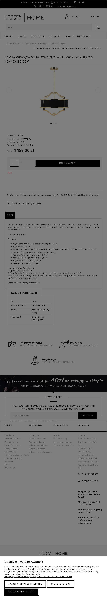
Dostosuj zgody (60, 584)
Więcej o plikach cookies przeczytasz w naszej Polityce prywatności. (38, 576)
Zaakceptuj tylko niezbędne (25, 584)
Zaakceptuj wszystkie (21, 591)
